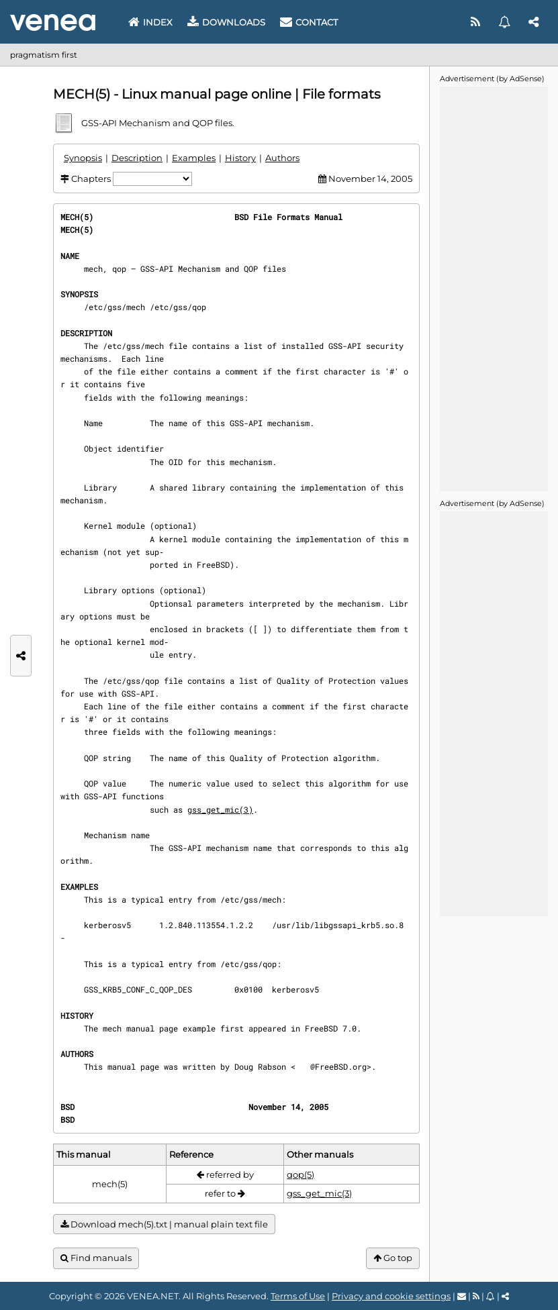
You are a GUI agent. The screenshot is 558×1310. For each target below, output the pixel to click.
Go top (392, 1258)
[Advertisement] (493, 288)
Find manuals (96, 1258)
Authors (282, 157)
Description (136, 157)
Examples (194, 157)
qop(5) (300, 1174)
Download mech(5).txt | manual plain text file (164, 1224)
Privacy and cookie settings (391, 1296)
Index (150, 22)
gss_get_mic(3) (220, 809)
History (240, 157)
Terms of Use (298, 1296)
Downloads (226, 22)
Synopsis (83, 157)
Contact (309, 22)
